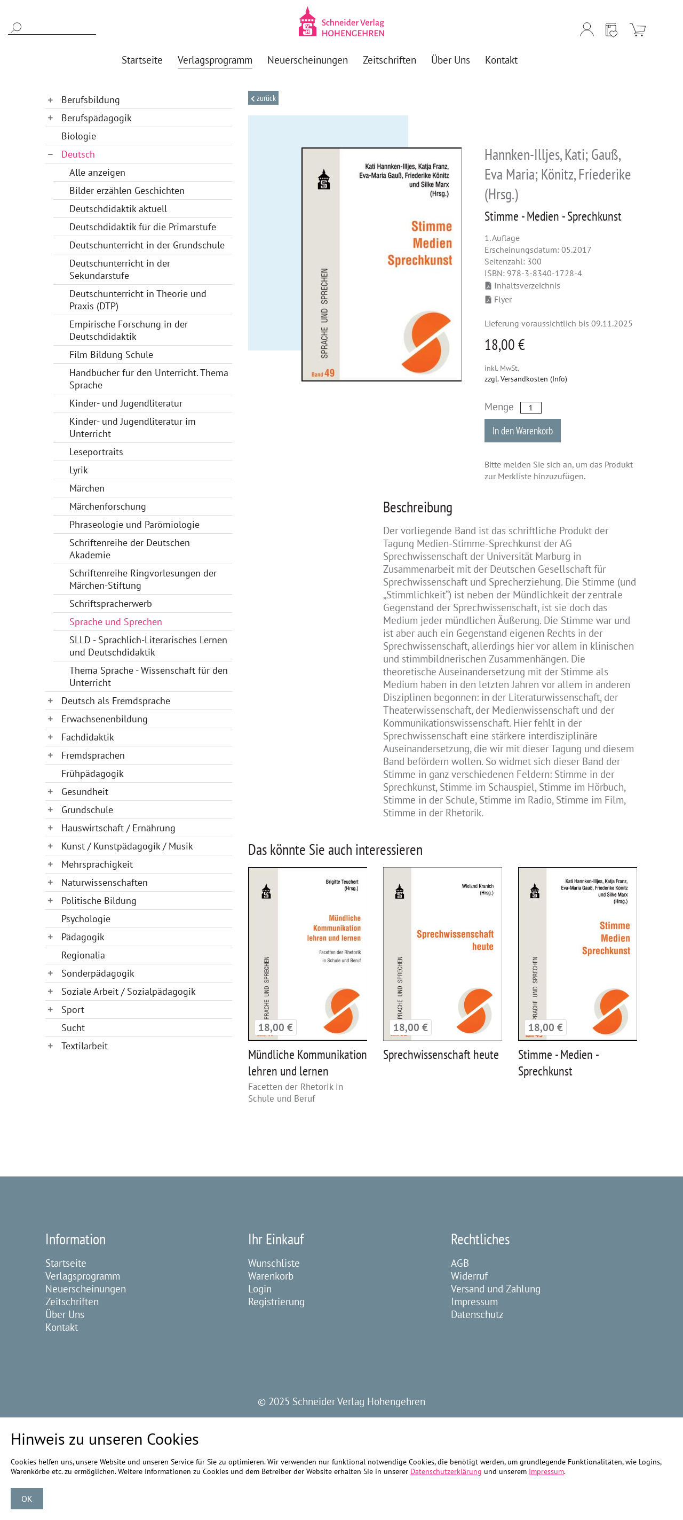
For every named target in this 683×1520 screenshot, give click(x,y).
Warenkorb (270, 1275)
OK (27, 1498)
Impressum (474, 1301)
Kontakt (61, 1327)
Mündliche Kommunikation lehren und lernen (307, 1062)
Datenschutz (477, 1314)
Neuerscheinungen (85, 1288)
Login (260, 1288)
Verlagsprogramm (82, 1275)
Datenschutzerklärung (446, 1471)
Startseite (65, 1263)
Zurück (265, 97)
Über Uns (64, 1314)
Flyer (499, 299)
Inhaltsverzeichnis (523, 285)
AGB (460, 1263)
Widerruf (469, 1275)
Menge (499, 406)
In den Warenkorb (523, 430)
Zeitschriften (72, 1301)
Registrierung (276, 1301)
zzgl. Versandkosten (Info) (526, 379)
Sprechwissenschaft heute (441, 1054)
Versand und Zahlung (496, 1288)
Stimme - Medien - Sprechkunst (558, 1062)
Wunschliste (274, 1263)
